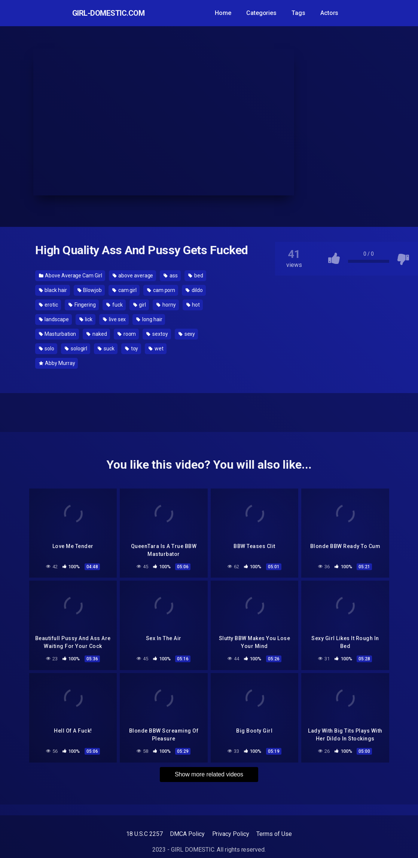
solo (47, 349)
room (127, 334)
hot (193, 305)
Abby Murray (57, 363)
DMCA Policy (187, 833)
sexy (187, 334)
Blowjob (89, 290)
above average (133, 276)
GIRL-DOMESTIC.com (113, 13)
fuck (114, 305)
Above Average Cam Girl (70, 276)
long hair (149, 319)
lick (86, 319)
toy (131, 349)
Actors (339, 12)
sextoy (157, 334)
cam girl (124, 290)
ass (171, 276)
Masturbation (57, 334)
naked (96, 334)
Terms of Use (274, 833)
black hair (53, 290)
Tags (308, 12)
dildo (194, 290)
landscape (54, 319)
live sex (114, 319)
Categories (271, 12)
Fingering (82, 305)
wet (156, 349)
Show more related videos (209, 772)
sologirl (76, 349)
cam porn (161, 290)
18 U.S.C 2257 (144, 833)
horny (166, 305)
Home (233, 12)
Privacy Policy (230, 833)
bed (195, 276)
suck (106, 349)
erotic (48, 305)
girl (139, 305)
